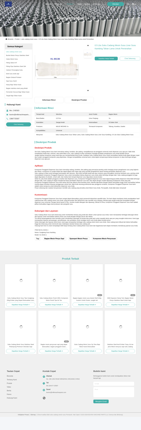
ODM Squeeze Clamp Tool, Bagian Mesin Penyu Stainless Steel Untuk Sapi (120, 299)
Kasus (9, 394)
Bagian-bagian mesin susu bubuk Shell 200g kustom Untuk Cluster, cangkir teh (87, 299)
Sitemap (33, 414)
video (79, 4)
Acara (87, 4)
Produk (70, 4)
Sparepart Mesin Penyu (79, 238)
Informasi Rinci (49, 100)
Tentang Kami (60, 4)
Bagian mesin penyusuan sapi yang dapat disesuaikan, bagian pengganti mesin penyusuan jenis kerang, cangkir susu (54, 346)
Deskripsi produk (79, 100)
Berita (9, 390)
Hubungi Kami (98, 4)
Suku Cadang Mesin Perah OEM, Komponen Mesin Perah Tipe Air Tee (54, 299)
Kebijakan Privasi (23, 414)
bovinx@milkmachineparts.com (20, 114)
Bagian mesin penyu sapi (54, 238)
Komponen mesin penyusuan (104, 238)
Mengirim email (101, 401)
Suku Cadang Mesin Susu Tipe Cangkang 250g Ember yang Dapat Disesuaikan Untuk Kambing (21, 299)
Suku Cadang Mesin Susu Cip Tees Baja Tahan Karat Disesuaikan (87, 345)
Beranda (48, 4)
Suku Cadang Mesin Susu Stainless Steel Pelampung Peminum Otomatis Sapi (21, 345)
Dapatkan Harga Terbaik (107, 58)
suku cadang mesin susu (29, 39)
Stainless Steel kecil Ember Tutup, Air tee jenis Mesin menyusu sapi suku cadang (120, 345)
